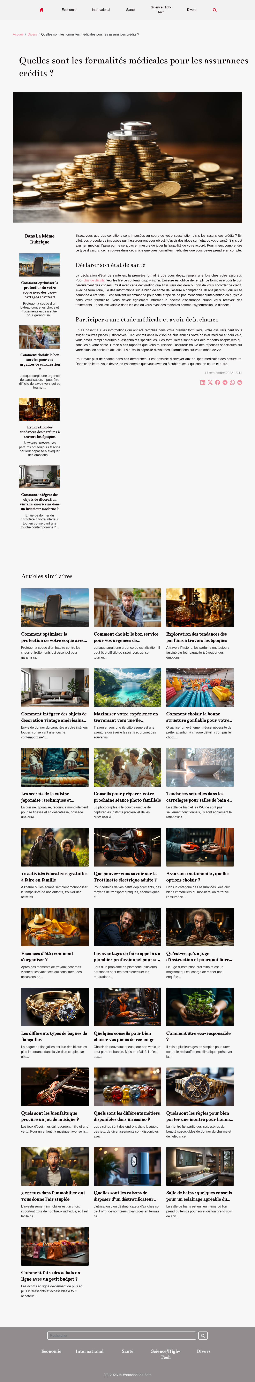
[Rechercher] (121, 1335)
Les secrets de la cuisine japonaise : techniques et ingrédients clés (46, 800)
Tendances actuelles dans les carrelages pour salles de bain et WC (198, 800)
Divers (191, 9)
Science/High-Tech (161, 10)
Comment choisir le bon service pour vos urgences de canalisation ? (126, 640)
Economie (69, 9)
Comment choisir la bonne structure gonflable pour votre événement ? (197, 720)
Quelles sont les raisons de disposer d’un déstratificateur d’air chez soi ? (123, 1199)
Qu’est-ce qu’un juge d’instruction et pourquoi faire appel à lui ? (197, 960)
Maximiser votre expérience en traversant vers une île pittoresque (126, 720)
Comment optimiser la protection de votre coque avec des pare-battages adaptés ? (52, 640)
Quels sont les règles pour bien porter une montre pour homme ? (199, 1119)
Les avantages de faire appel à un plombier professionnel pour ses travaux (127, 960)
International (101, 9)
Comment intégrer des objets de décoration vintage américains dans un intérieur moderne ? (54, 720)
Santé (130, 9)
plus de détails (94, 280)
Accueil (18, 34)
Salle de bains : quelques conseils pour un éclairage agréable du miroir (199, 1199)
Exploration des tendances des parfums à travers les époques (40, 432)
